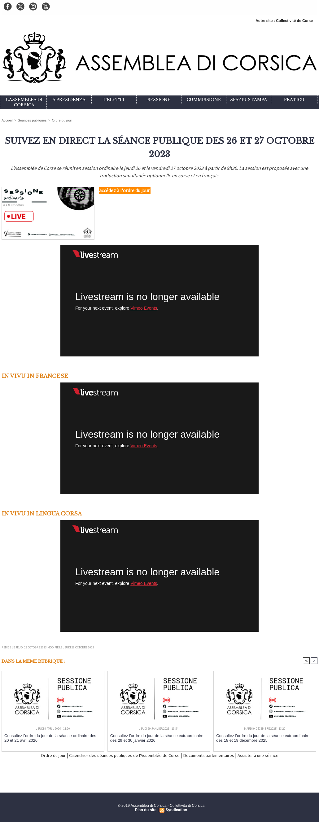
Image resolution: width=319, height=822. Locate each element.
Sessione (158, 99)
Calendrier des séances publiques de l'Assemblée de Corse (118, 755)
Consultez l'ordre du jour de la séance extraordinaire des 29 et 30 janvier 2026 (156, 737)
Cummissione (204, 99)
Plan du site (146, 810)
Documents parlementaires (218, 755)
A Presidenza (68, 99)
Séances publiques (30, 120)
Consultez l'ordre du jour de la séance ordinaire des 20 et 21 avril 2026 (51, 737)
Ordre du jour (57, 120)
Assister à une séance (275, 755)
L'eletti (113, 99)
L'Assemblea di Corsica (24, 102)
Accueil (6, 120)
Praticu (294, 99)
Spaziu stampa (248, 99)
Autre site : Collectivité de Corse (284, 21)
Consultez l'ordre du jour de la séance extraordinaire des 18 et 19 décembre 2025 (262, 737)
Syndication (175, 810)
